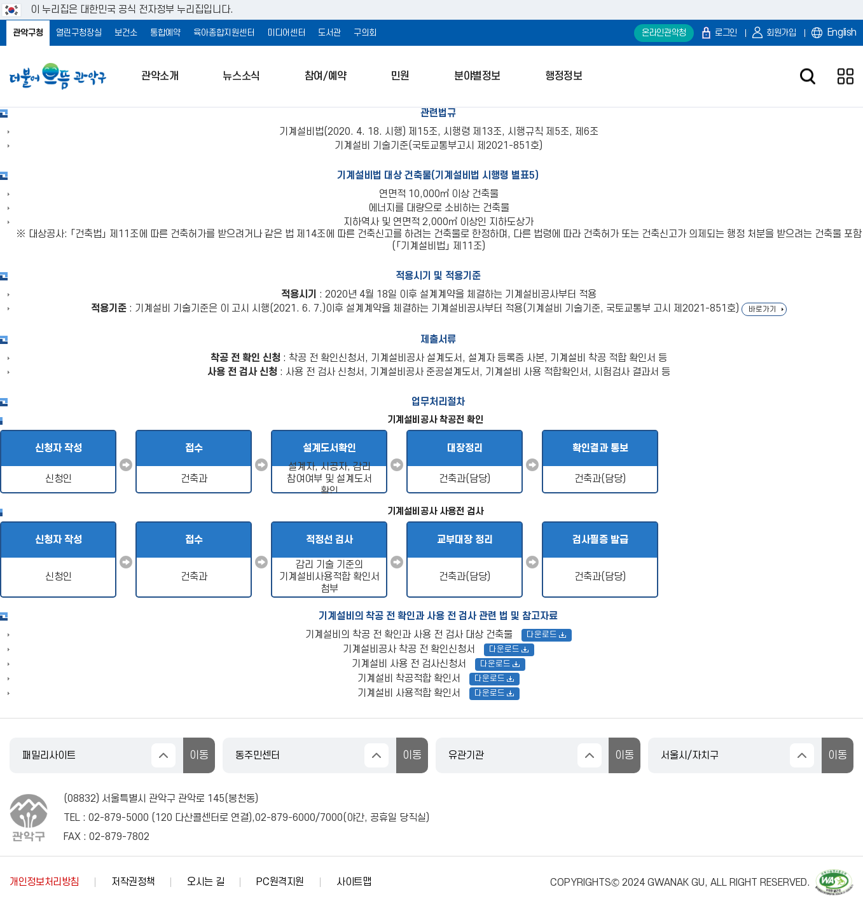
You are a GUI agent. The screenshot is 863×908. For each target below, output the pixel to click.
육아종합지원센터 (223, 33)
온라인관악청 (664, 33)
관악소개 (159, 76)
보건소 (125, 33)
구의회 (365, 33)
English (842, 32)
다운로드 (547, 634)
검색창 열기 (807, 76)
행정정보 (563, 76)
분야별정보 (477, 76)
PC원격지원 (280, 882)
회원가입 (781, 33)
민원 (400, 76)
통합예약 (165, 33)
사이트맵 (353, 882)
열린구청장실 (79, 33)
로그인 (726, 33)
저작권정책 (133, 882)
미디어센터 (286, 33)
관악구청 (28, 33)
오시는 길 (205, 882)
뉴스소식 (241, 76)
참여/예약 (326, 76)
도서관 (329, 33)
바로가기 (763, 309)
